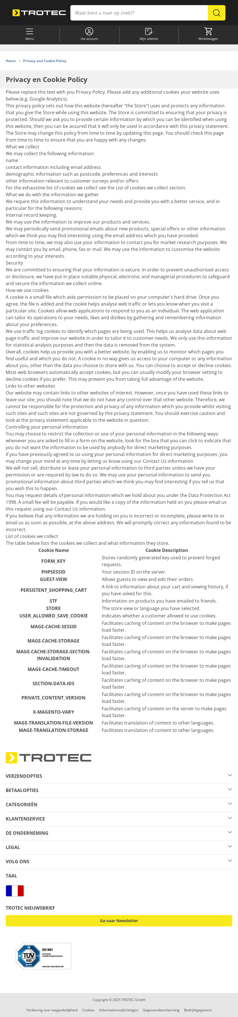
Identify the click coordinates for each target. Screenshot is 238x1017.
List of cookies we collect (142, 188)
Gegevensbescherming (161, 1010)
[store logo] (39, 13)
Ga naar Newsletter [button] (119, 920)
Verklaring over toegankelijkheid (52, 1010)
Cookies (88, 1010)
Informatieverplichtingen (118, 1010)
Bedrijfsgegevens (198, 1010)
